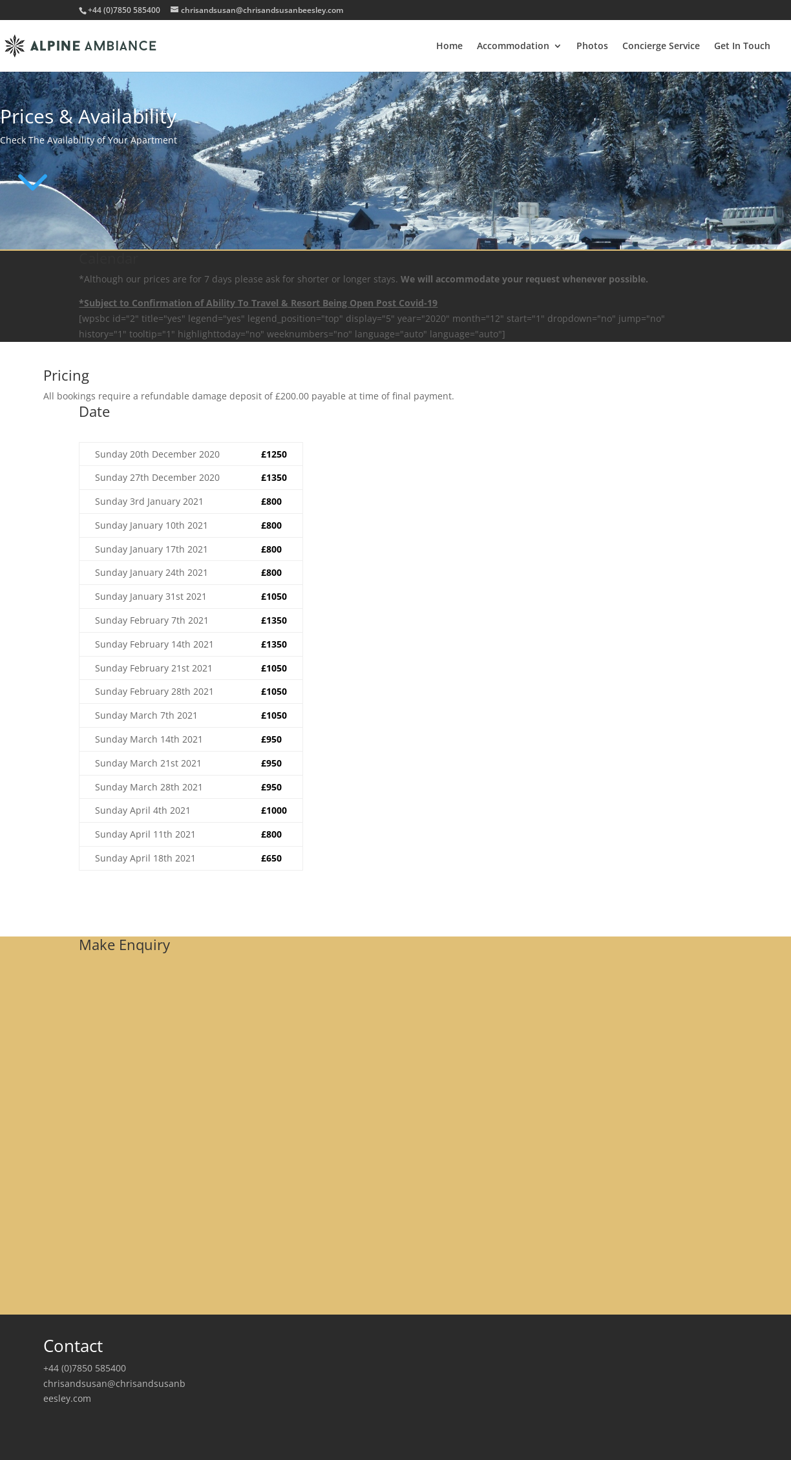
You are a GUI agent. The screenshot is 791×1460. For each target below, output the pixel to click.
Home (449, 46)
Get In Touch (742, 46)
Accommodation (513, 46)
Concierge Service (661, 46)
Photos (592, 46)
